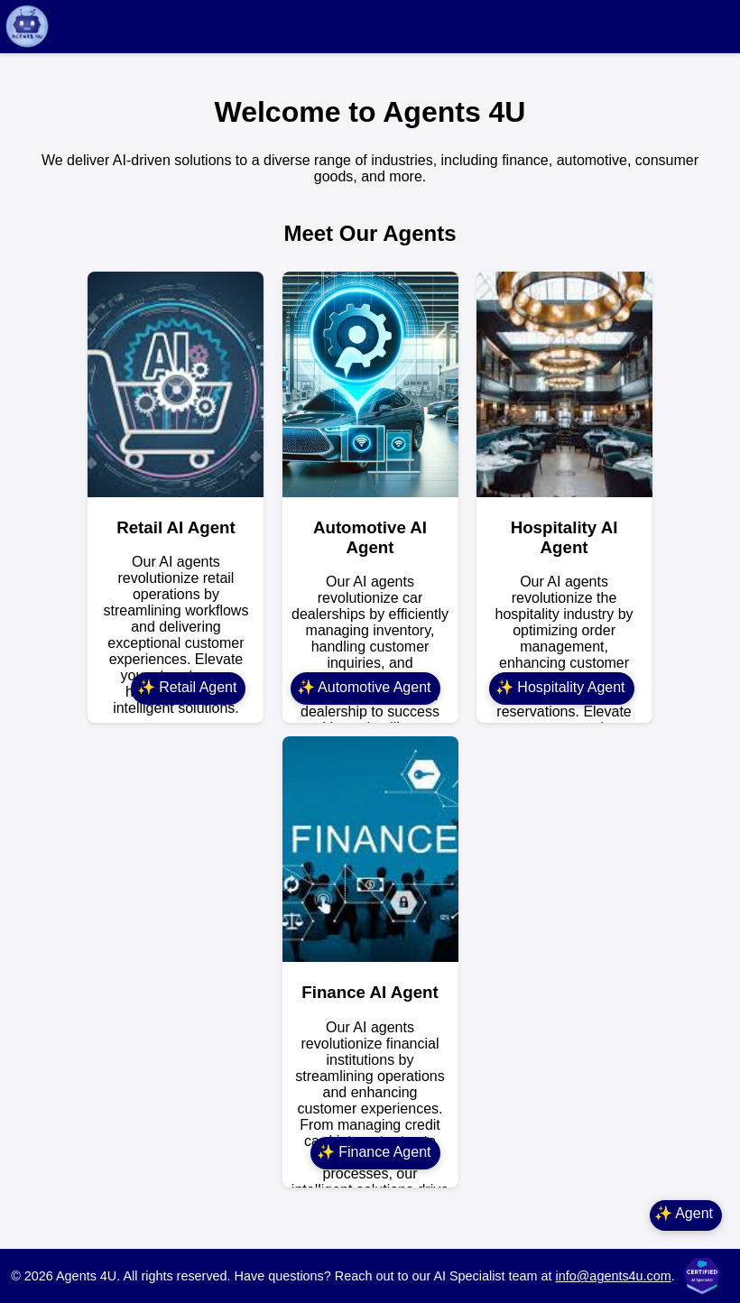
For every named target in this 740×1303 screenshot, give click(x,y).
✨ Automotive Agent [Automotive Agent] (364, 687)
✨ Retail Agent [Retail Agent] (187, 687)
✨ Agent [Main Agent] (683, 1213)
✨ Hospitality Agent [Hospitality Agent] (560, 687)
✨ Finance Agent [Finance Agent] (374, 1152)
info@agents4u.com (613, 1276)
